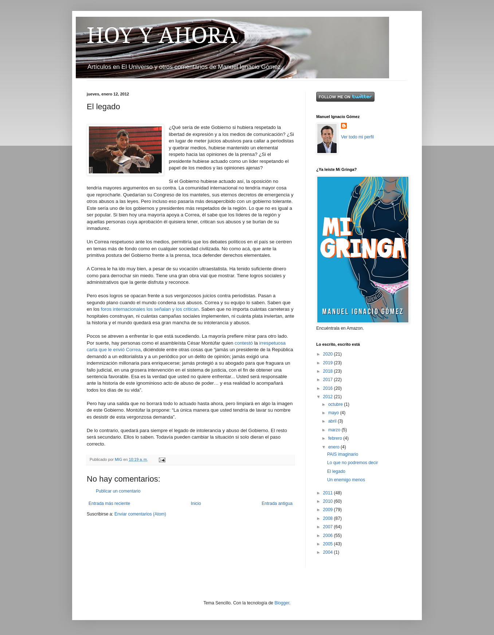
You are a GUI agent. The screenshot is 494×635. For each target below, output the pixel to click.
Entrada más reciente (109, 503)
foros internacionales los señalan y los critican (150, 309)
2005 (328, 543)
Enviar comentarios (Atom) (140, 514)
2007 (328, 526)
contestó (244, 343)
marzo (335, 429)
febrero (335, 438)
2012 (328, 396)
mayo (334, 412)
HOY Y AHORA (162, 35)
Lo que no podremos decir (352, 462)
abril (333, 421)
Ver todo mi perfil (357, 137)
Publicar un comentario (118, 491)
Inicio (196, 503)
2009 (328, 509)
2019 (328, 362)
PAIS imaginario (342, 454)
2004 (328, 552)
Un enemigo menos (346, 479)
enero (334, 447)
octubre (336, 404)
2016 (328, 388)
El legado (336, 471)
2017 (328, 379)
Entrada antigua (277, 503)
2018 (328, 371)
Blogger (281, 602)
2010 (328, 501)
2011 (328, 492)
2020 (328, 354)
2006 (328, 535)
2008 (328, 518)
